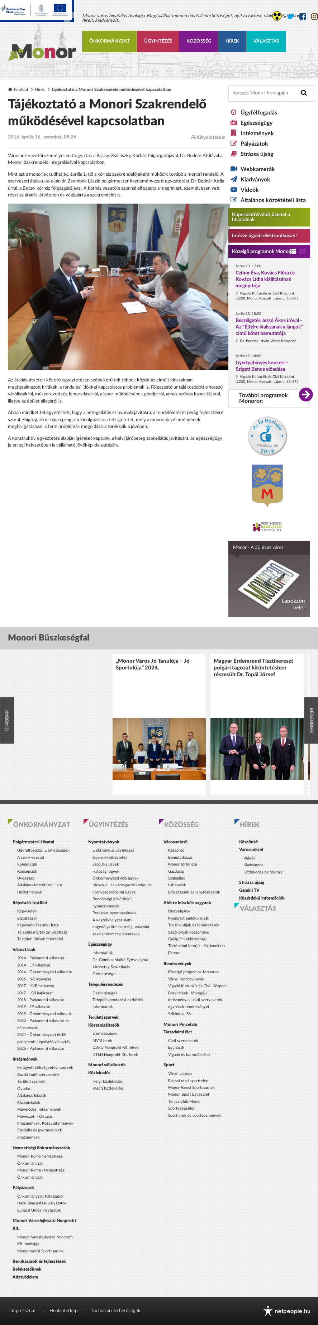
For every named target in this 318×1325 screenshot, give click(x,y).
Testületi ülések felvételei (40, 939)
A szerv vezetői (30, 857)
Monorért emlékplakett (188, 918)
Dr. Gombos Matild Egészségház (120, 960)
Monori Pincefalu (180, 1024)
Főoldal (21, 90)
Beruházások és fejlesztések (39, 1261)
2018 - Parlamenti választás (41, 1000)
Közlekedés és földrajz (263, 872)
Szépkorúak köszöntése (188, 932)
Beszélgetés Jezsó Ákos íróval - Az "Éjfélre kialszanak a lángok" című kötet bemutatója (269, 327)
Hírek (232, 41)
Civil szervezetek (183, 1041)
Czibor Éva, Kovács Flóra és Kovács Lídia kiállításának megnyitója (265, 279)
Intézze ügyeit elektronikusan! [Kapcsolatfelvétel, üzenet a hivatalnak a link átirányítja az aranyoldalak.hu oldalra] (264, 235)
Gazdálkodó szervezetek (38, 1075)
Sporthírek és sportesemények (195, 1115)
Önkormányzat (109, 41)
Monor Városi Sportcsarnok (40, 1251)
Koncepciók (27, 871)
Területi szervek (31, 1081)
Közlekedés (99, 1073)
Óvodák (24, 1089)
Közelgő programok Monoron (264, 251)
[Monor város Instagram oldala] (314, 17)
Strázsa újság (257, 154)
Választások (24, 950)
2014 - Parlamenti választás (41, 958)
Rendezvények (177, 963)
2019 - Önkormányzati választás (44, 1014)
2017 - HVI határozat (35, 993)
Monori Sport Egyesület (188, 1094)
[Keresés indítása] (304, 93)
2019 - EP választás (34, 1007)
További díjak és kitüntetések (193, 925)
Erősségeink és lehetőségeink (194, 892)
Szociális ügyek (105, 864)
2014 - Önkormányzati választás (44, 972)
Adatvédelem (25, 1277)
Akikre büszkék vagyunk (187, 903)
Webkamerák (258, 169)
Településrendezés (105, 984)
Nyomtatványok (103, 842)
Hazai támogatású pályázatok (42, 1203)
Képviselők (27, 911)
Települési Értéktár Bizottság (42, 932)
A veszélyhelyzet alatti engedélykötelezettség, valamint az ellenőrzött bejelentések (120, 927)
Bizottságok (27, 918)
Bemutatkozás (180, 857)
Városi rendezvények (186, 979)
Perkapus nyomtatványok (114, 913)
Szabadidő (176, 878)
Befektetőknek (27, 1269)
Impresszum (22, 1311)
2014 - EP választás (34, 965)
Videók (250, 190)
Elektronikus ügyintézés (113, 850)
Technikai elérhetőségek (116, 1311)
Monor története (182, 864)
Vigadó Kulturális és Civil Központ (197, 986)
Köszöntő (176, 850)
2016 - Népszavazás (34, 979)
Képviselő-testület (30, 903)
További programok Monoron (263, 398)
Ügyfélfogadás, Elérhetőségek (43, 850)
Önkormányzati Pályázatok (40, 1196)
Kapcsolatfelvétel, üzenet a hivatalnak (261, 217)
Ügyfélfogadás (259, 113)
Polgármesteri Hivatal (33, 842)
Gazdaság (176, 871)
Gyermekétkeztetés (109, 857)
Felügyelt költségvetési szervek (45, 1068)
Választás (266, 41)
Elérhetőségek (105, 993)
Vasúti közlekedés (108, 1088)
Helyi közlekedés (107, 1081)
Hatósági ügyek (105, 871)
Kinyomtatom (208, 137)
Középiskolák (28, 1103)
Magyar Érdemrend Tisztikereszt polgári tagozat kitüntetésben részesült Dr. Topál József (253, 667)
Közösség (198, 41)
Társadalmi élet (177, 1032)
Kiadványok (255, 179)
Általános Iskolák (31, 1095)
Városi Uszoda (180, 1074)
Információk (102, 953)
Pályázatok (254, 144)
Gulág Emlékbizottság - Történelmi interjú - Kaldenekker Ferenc (196, 946)
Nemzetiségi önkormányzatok (41, 1148)
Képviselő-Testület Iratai (38, 925)
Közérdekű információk (262, 898)
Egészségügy (256, 123)
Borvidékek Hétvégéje (188, 993)
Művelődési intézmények (39, 1109)
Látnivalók (177, 885)
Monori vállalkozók (107, 1065)
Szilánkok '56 (179, 1014)
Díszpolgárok (179, 911)
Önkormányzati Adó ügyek (115, 878)
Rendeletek (27, 864)
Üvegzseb (25, 878)
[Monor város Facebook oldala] (302, 17)
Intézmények (257, 133)
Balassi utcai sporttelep (188, 1081)
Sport (169, 1065)
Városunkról (175, 842)
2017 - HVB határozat (35, 986)
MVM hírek (102, 1041)
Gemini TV (249, 890)
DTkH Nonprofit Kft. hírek (115, 1055)
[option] (159, 724)
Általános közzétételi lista (273, 200)
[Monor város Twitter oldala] (290, 17)
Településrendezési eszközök (117, 1000)
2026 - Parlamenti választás (41, 1049)
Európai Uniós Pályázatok (39, 1210)
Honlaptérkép (63, 1311)
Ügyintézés (158, 41)
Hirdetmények (29, 892)
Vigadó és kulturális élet (189, 1055)
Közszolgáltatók (103, 1025)
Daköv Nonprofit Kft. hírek (115, 1047)
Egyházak (176, 1047)
